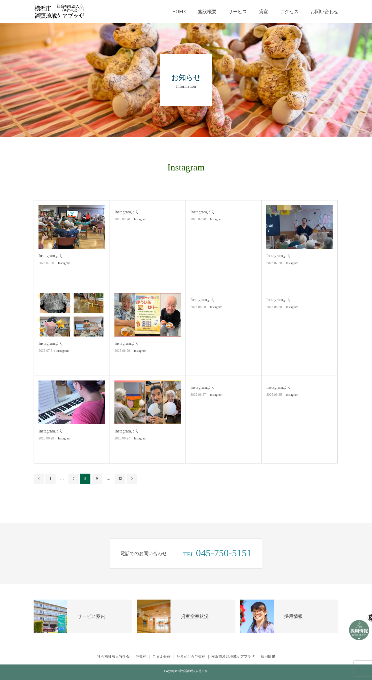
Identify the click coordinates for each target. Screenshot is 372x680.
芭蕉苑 (141, 657)
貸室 (263, 11)
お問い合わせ (324, 11)
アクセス (289, 11)
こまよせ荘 (161, 657)
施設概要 (207, 11)
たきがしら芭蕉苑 (190, 657)
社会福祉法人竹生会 (113, 657)
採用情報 (268, 657)
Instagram (64, 263)
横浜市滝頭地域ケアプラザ (233, 657)
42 (120, 479)
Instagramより (50, 255)
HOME (179, 11)
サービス (237, 11)
